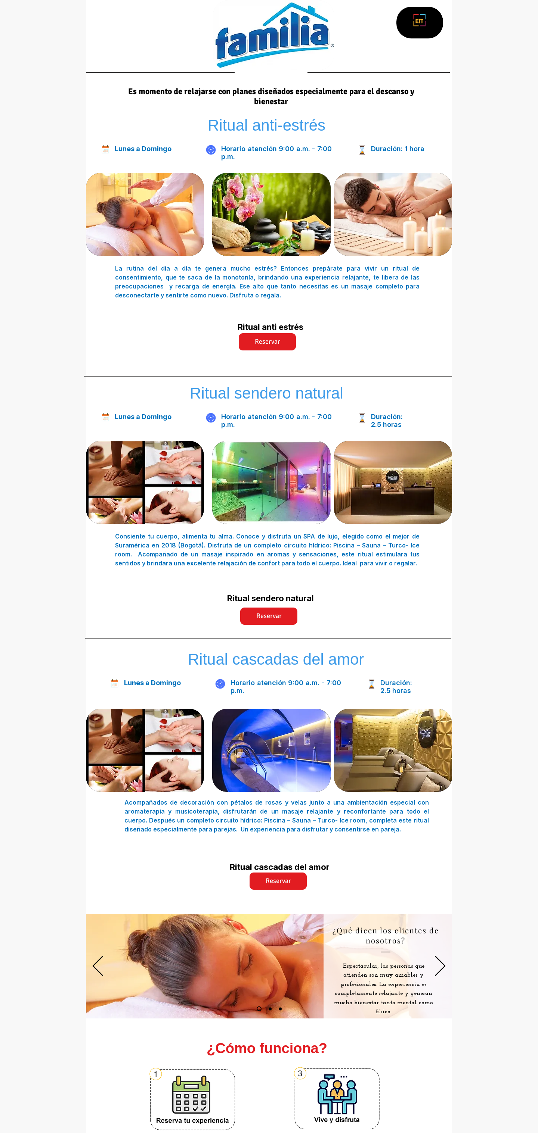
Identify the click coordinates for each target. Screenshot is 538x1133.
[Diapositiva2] (270, 1008)
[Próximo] (440, 966)
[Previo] (98, 966)
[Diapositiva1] (259, 1008)
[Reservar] (267, 341)
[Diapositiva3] (280, 1008)
